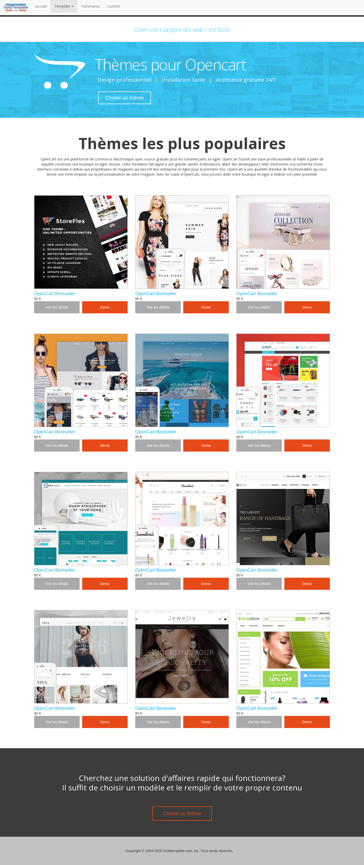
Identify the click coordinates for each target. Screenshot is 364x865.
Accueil (43, 6)
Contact (113, 6)
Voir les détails (57, 307)
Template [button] (64, 6)
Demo (104, 307)
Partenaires (90, 6)
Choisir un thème (124, 98)
